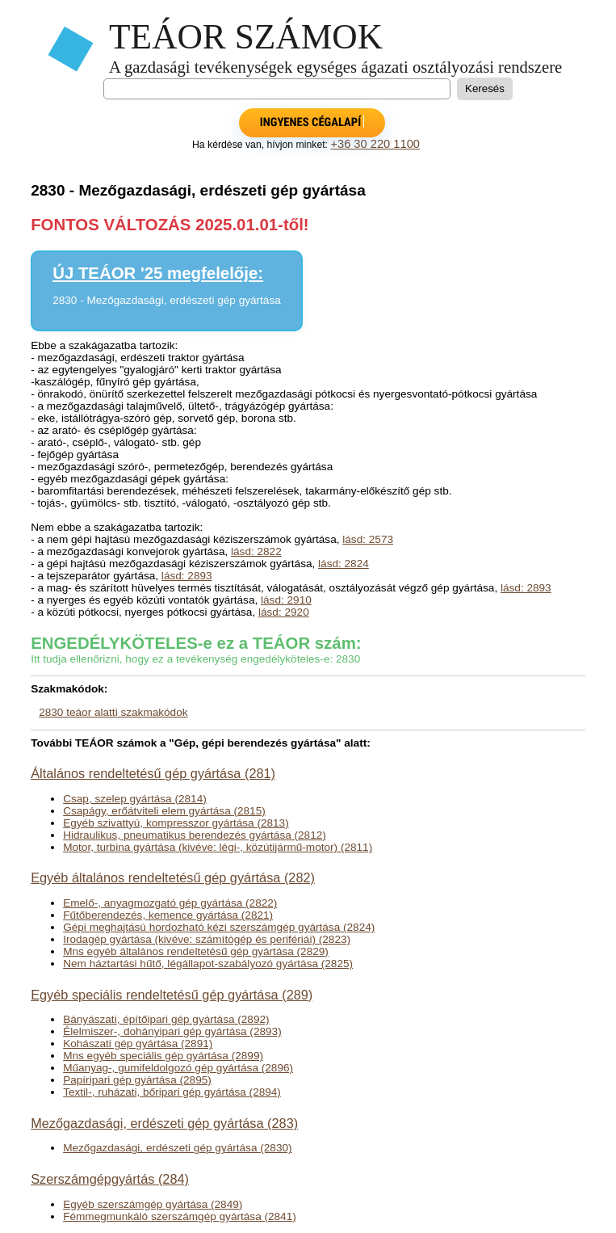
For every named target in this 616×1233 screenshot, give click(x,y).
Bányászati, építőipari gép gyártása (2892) (166, 1019)
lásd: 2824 (343, 564)
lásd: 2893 (186, 576)
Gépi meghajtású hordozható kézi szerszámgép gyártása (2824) (219, 927)
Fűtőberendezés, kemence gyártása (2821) (168, 915)
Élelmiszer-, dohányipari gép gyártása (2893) (172, 1031)
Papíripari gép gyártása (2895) (137, 1080)
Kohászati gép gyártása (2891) (137, 1043)
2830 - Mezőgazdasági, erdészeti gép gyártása (166, 300)
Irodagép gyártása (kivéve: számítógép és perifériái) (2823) (206, 939)
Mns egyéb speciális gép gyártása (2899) (163, 1056)
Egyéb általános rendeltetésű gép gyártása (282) (173, 877)
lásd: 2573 (367, 539)
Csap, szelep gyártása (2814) (135, 799)
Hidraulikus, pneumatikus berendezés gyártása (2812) (194, 835)
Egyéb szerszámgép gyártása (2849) (152, 1204)
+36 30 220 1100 (375, 143)
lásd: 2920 (283, 612)
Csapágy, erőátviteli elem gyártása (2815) (164, 811)
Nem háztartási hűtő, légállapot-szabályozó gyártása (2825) (208, 963)
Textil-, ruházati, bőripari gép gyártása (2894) (172, 1092)
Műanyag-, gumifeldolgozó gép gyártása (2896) (178, 1068)
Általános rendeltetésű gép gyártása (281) (153, 773)
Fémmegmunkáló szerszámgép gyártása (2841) (179, 1216)
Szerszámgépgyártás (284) (110, 1179)
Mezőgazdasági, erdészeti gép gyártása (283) (164, 1123)
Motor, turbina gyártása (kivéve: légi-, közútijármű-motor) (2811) (217, 847)
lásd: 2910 (286, 600)
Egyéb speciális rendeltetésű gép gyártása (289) (171, 994)
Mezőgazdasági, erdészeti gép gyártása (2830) (177, 1148)
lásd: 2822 (256, 551)
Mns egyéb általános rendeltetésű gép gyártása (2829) (196, 951)
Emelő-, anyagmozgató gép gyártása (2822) (170, 903)
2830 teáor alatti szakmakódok (113, 712)
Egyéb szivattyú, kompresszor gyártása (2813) (176, 823)
